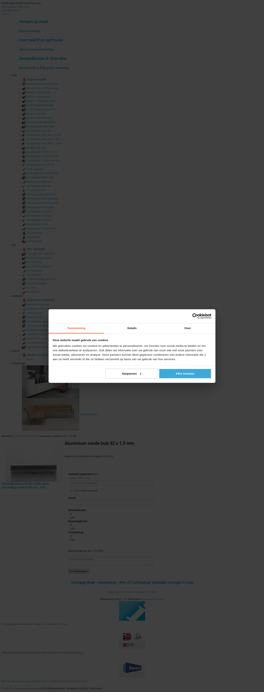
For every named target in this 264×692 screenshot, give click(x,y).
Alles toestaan (185, 373)
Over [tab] (187, 327)
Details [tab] (132, 327)
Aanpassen (131, 373)
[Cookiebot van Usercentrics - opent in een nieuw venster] (195, 316)
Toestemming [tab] (76, 327)
